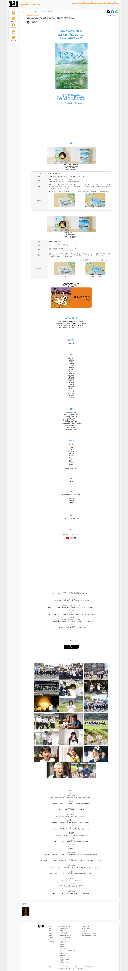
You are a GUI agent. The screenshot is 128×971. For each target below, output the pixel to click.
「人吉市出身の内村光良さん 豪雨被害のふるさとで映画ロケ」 (71, 816)
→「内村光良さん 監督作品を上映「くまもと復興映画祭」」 (71, 628)
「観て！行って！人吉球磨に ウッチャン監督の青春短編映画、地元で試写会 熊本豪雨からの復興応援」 (71, 854)
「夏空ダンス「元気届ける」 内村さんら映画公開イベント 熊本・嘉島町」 (71, 893)
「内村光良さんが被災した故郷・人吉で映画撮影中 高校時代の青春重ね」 (71, 823)
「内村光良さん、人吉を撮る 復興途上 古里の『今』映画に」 (71, 810)
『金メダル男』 (72, 325)
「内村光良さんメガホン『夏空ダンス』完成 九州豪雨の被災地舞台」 (71, 842)
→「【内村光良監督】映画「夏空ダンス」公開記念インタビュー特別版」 (71, 601)
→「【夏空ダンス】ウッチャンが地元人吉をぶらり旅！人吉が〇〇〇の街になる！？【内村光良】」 (71, 607)
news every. (71, 848)
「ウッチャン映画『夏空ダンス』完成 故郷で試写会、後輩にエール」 (71, 829)
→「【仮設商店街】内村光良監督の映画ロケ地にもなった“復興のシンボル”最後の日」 (71, 621)
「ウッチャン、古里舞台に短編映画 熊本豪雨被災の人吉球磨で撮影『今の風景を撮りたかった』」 (71, 797)
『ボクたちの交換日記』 (72, 323)
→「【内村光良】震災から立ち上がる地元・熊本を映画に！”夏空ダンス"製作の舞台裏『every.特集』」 (71, 614)
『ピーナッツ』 (72, 322)
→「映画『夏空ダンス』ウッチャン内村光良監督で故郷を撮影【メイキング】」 (71, 594)
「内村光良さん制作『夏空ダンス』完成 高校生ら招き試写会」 (71, 835)
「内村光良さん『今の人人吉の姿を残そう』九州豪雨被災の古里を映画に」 (71, 803)
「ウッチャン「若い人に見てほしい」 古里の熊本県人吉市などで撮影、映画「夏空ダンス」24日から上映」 (71, 867)
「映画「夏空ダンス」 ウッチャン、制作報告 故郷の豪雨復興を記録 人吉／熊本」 (71, 874)
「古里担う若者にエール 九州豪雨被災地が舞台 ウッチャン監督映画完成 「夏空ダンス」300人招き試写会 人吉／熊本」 (71, 861)
